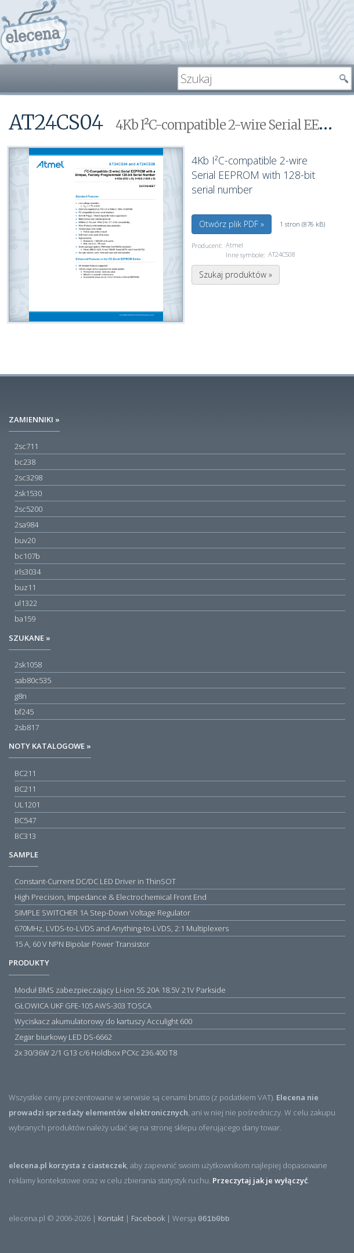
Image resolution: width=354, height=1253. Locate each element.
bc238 (25, 462)
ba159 (25, 618)
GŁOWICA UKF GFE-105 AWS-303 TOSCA (83, 1005)
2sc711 (26, 446)
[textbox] (256, 78)
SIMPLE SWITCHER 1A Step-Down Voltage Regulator (102, 912)
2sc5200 (28, 509)
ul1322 (26, 603)
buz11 (25, 587)
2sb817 (27, 727)
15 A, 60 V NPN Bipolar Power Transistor (82, 944)
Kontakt (111, 1218)
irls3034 (28, 571)
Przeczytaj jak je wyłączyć (260, 1180)
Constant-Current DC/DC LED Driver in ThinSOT (95, 881)
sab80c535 (33, 680)
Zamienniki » (34, 419)
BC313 (25, 836)
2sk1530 (28, 493)
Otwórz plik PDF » (231, 223)
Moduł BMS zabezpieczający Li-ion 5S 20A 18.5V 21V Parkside (120, 990)
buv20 (25, 540)
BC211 (25, 773)
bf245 (24, 711)
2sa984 (26, 524)
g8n (21, 696)
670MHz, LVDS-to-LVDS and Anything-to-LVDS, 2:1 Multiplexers (122, 928)
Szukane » (29, 638)
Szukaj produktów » (235, 274)
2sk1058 (28, 664)
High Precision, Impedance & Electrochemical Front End (111, 897)
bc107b (27, 556)
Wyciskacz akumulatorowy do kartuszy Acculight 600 (103, 1021)
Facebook (148, 1218)
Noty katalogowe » (50, 746)
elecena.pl (35, 32)
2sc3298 (28, 477)
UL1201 (27, 804)
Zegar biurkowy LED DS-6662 (63, 1037)
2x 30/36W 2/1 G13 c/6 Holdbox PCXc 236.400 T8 (96, 1052)
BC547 (25, 820)
